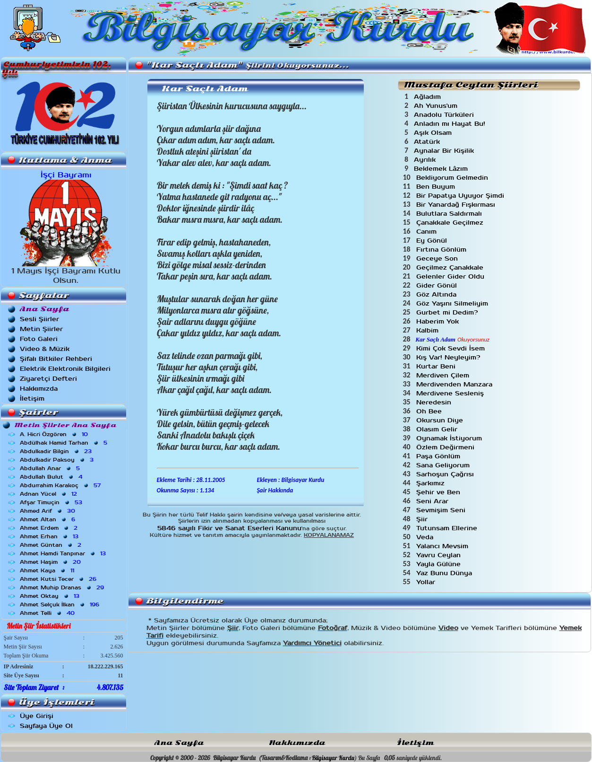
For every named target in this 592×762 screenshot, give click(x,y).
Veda (426, 537)
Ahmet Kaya (48, 570)
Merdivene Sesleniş (451, 393)
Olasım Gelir (438, 429)
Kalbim (428, 330)
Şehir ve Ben (439, 492)
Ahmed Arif (48, 511)
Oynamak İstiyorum (450, 438)
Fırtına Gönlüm (442, 249)
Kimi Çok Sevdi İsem (451, 348)
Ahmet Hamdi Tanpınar (64, 553)
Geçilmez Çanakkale (451, 267)
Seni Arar (433, 501)
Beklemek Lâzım (442, 169)
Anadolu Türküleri (445, 115)
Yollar (427, 582)
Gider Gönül (437, 285)
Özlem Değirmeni (446, 447)
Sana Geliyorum (444, 465)
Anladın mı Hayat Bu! (451, 124)
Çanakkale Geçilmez (451, 223)
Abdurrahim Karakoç (61, 485)
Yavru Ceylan (439, 555)
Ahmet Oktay (50, 596)
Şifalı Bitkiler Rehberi (56, 359)
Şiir (423, 519)
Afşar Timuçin (52, 502)
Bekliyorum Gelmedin (453, 178)
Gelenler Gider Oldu (451, 276)
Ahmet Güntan (51, 545)
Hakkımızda (39, 389)
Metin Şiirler (41, 329)
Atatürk (428, 142)
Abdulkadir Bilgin (57, 451)
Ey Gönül (432, 240)
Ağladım (428, 97)
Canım (427, 232)
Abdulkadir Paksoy (57, 459)
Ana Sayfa (179, 743)
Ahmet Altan (48, 519)
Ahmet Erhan (50, 536)
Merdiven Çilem (444, 375)
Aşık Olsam (434, 133)
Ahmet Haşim (51, 562)
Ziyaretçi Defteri (48, 379)
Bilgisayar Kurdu (333, 758)
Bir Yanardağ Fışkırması (457, 205)
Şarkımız (431, 483)
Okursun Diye (440, 420)
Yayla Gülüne (439, 564)
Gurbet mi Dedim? (448, 312)
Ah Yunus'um (437, 106)
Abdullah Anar (51, 468)
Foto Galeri (39, 339)
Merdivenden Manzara (455, 384)
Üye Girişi (36, 716)
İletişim (32, 398)
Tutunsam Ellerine (448, 528)
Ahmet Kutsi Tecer (59, 579)
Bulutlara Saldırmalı (450, 214)
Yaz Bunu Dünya (445, 573)
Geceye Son (438, 258)
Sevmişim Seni (442, 510)
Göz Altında (437, 294)
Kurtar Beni (437, 366)
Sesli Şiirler (39, 319)
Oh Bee (430, 411)
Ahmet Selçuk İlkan (60, 604)
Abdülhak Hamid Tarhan (64, 442)
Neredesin (435, 402)
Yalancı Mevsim (443, 546)
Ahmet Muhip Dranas (63, 587)
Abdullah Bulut (52, 476)
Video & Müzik (44, 349)
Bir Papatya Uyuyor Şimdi (461, 196)
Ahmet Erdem (49, 528)
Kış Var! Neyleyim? (449, 357)
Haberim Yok (438, 321)
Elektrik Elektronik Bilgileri (65, 369)
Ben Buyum (436, 187)
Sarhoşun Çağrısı (446, 474)
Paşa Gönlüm (439, 456)
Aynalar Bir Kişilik (445, 151)
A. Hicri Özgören (55, 434)
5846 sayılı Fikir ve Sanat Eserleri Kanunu (229, 528)
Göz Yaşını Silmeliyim (453, 303)
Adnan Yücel (49, 493)
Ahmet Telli (48, 613)
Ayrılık (426, 160)
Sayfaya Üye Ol (46, 726)
